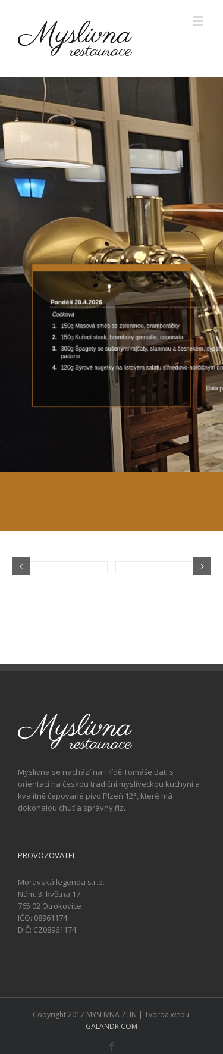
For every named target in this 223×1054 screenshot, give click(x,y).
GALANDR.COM (111, 1026)
